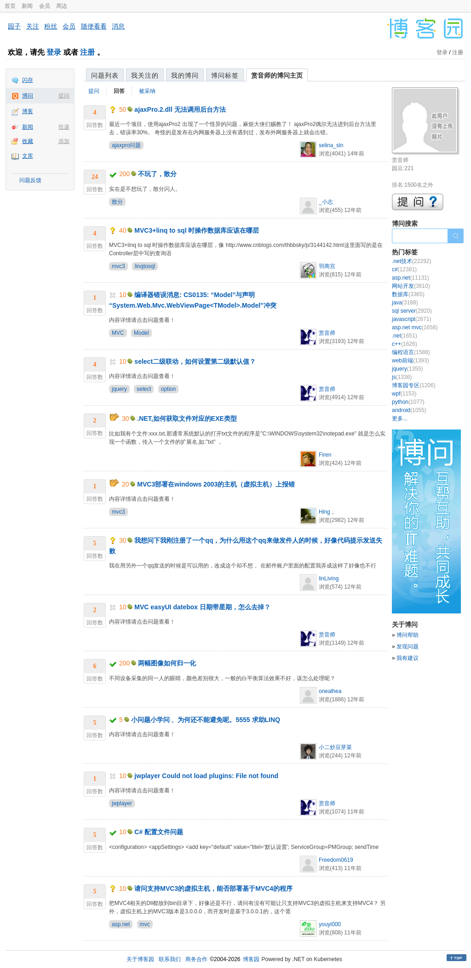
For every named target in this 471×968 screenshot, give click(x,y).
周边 (61, 6)
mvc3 (118, 266)
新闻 (27, 6)
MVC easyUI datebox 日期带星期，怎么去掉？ (202, 607)
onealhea (330, 691)
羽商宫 (327, 266)
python (408, 402)
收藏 (27, 141)
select (144, 389)
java (405, 302)
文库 (27, 156)
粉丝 (50, 26)
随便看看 (94, 26)
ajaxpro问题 (126, 145)
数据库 (408, 294)
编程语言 (411, 352)
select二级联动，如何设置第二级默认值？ (195, 361)
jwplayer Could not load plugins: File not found (206, 775)
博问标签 (225, 75)
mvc (145, 924)
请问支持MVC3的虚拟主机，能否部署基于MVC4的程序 (213, 888)
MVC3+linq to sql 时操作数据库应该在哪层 (196, 230)
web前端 (410, 360)
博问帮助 (407, 635)
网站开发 (411, 286)
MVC (118, 333)
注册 (87, 52)
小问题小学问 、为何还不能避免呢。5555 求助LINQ (205, 719)
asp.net (121, 924)
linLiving (329, 578)
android (409, 410)
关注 (32, 26)
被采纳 (147, 91)
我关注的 (145, 75)
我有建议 (407, 658)
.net (404, 335)
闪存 (27, 80)
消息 (118, 26)
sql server (412, 311)
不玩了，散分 (157, 174)
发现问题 (407, 646)
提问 (63, 95)
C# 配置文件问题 (158, 832)
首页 (10, 6)
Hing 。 (328, 512)
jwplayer (122, 803)
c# (404, 269)
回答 (119, 91)
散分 (117, 202)
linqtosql (145, 266)
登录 (53, 52)
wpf (404, 393)
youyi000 (330, 924)
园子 (14, 26)
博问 (27, 95)
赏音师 (327, 333)
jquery (119, 389)
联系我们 (170, 959)
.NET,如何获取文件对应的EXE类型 (186, 418)
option (168, 389)
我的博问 (185, 75)
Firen (325, 455)
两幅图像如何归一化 (167, 663)
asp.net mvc (414, 327)
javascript (411, 319)
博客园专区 (414, 385)
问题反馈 (30, 180)
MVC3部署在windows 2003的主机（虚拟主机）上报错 (216, 484)
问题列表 (105, 75)
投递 (63, 127)
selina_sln (331, 145)
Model (141, 333)
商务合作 (196, 959)
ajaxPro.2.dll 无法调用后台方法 (179, 109)
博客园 (251, 959)
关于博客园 (140, 959)
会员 (44, 6)
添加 (63, 141)
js (402, 377)
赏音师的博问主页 (277, 75)
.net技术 (411, 261)
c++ (404, 344)
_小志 (326, 202)
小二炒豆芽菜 (335, 747)
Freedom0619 (336, 860)
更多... (400, 418)
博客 (27, 111)
